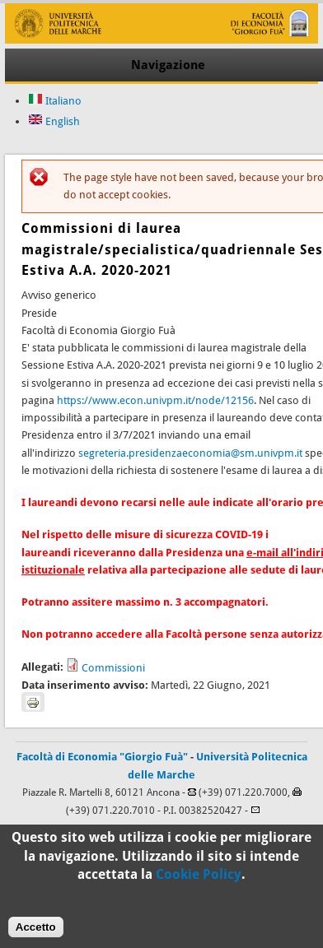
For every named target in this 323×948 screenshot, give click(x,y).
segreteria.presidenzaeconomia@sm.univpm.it (190, 453)
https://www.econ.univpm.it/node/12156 (155, 400)
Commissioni (113, 668)
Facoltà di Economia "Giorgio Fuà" (102, 756)
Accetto (36, 932)
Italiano (55, 101)
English (54, 121)
